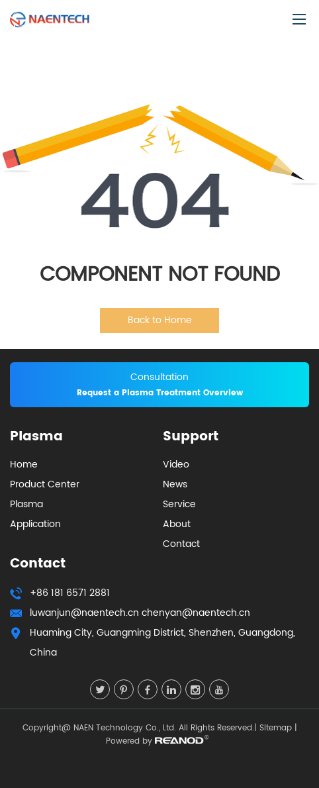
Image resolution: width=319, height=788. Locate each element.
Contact (181, 544)
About (177, 524)
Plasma (26, 504)
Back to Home (160, 320)
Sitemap (275, 728)
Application (35, 524)
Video (176, 464)
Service (179, 504)
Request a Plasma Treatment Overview (160, 393)
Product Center (44, 484)
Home (24, 464)
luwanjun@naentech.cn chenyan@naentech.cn (140, 612)
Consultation (159, 377)
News (175, 484)
